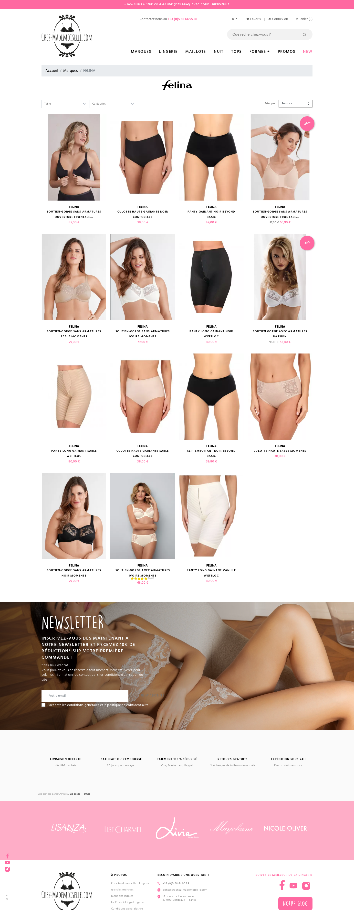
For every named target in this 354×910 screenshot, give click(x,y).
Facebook (7, 854)
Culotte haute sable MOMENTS (280, 451)
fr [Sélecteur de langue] (232, 19)
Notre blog (295, 903)
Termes (86, 794)
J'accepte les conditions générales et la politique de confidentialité (98, 705)
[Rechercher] (269, 34)
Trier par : (271, 103)
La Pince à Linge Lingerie (127, 902)
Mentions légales (122, 896)
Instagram (7, 867)
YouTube (7, 861)
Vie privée (75, 794)
